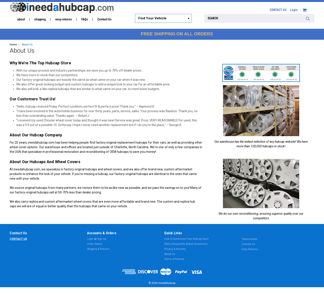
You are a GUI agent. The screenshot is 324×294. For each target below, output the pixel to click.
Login (294, 10)
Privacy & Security (175, 249)
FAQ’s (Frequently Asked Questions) (186, 243)
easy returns (63, 19)
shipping (40, 19)
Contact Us (104, 19)
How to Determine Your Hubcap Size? (186, 238)
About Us (27, 44)
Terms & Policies (174, 259)
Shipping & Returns (98, 249)
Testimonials (249, 239)
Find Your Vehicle (152, 18)
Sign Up (101, 238)
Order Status (94, 243)
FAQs (84, 19)
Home (13, 44)
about (21, 19)
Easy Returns (250, 249)
